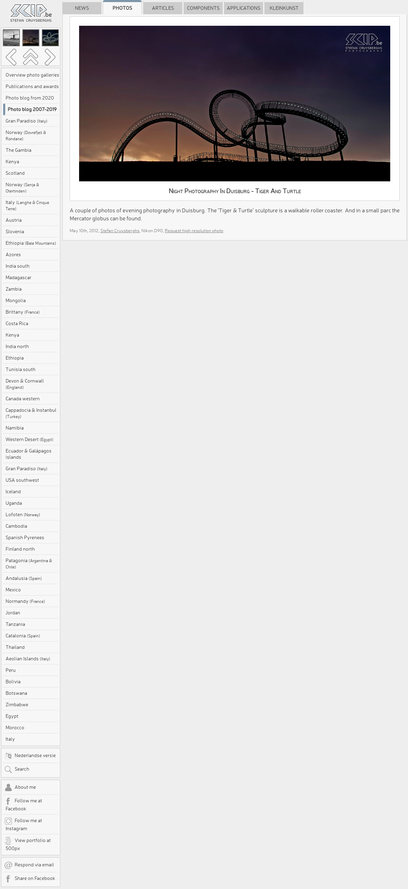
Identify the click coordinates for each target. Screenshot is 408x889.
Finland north (20, 549)
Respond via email (29, 865)
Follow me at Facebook (23, 804)
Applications (243, 8)
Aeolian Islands (28, 658)
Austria (14, 220)
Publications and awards (32, 86)
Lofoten (23, 514)
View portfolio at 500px (27, 844)
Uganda (14, 503)
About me (20, 788)
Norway (26, 135)
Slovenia (15, 231)
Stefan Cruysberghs (119, 230)
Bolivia (13, 681)
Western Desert (29, 439)
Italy (27, 205)
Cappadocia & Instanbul (31, 413)
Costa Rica (17, 323)
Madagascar (18, 277)
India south (18, 266)
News (82, 8)
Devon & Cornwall (25, 384)
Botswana (16, 693)
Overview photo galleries (32, 75)
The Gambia (18, 150)
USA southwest (22, 480)
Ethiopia (31, 243)
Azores (13, 254)
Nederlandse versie (30, 756)
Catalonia (23, 635)
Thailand (15, 647)
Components (203, 8)
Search (16, 769)
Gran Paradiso (26, 121)
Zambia (14, 289)
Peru (11, 670)
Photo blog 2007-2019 (32, 109)
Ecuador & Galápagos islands (29, 454)
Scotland (15, 173)
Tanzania (15, 624)
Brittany (23, 312)
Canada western (23, 398)
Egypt (12, 716)
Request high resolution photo (194, 230)
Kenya (12, 161)
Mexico (13, 590)
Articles (163, 8)
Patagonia (29, 563)
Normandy (25, 601)
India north (17, 346)
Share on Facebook (29, 879)
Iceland (13, 491)
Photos (122, 8)
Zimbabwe (17, 704)
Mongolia (16, 300)
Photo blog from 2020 (30, 98)
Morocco (15, 727)
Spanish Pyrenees (25, 537)
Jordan (13, 612)
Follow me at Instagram (23, 824)
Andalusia (24, 578)
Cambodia (16, 526)
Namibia (15, 428)
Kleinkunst (284, 8)
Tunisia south (21, 369)
